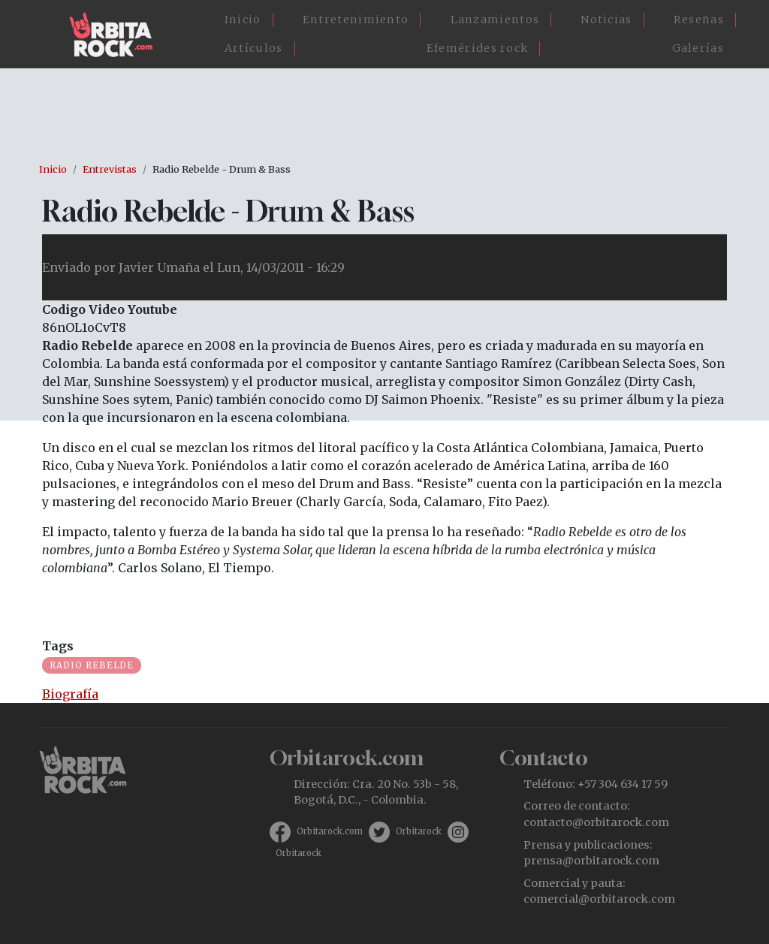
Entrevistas (110, 169)
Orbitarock (419, 831)
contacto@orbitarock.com (596, 822)
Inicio (243, 19)
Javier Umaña (159, 267)
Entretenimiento (356, 19)
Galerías (698, 48)
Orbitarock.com (330, 831)
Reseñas (699, 19)
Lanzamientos (495, 19)
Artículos (254, 48)
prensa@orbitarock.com (591, 860)
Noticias (606, 19)
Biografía (70, 693)
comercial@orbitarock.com (599, 899)
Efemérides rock (478, 48)
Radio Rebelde (92, 665)
